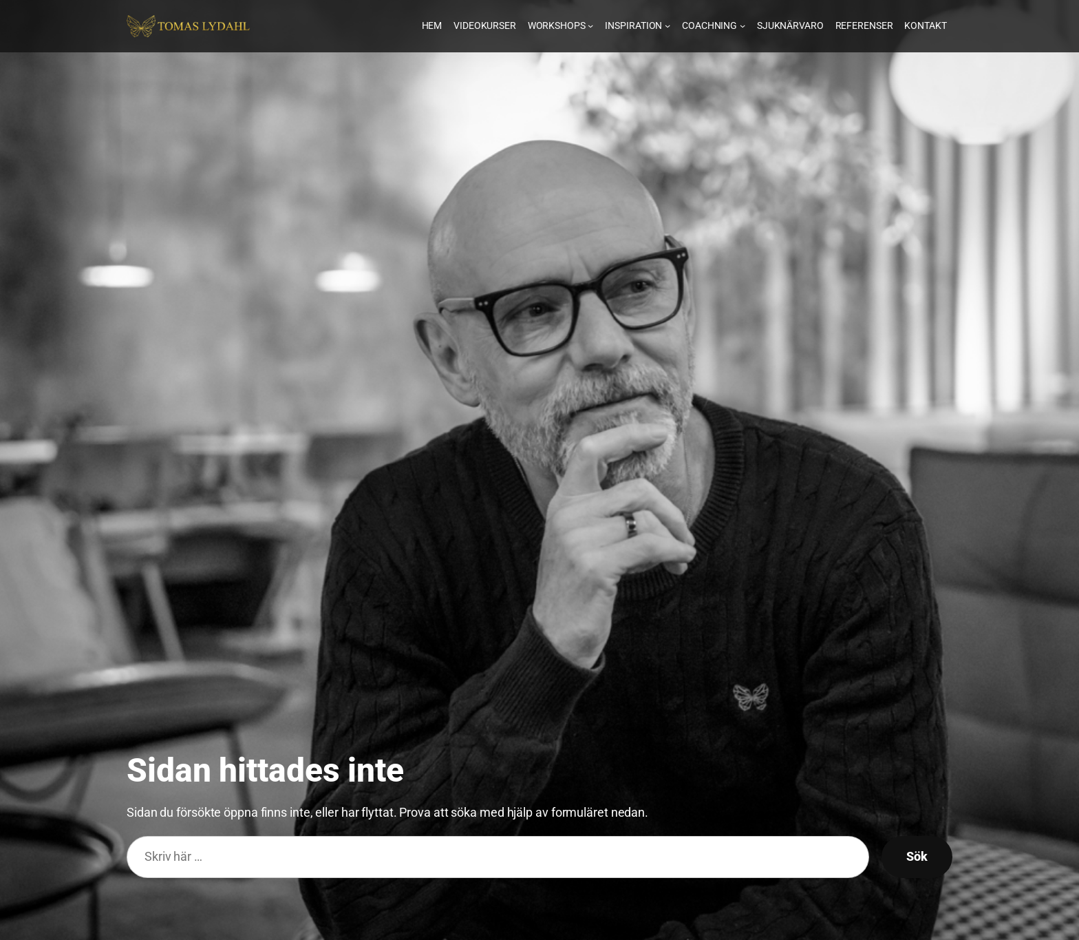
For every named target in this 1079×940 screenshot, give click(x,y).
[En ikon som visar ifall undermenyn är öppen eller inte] (590, 25)
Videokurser (484, 25)
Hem (432, 25)
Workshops (561, 25)
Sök (917, 856)
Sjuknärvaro (790, 25)
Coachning (713, 25)
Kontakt (925, 25)
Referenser (864, 25)
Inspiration (637, 25)
